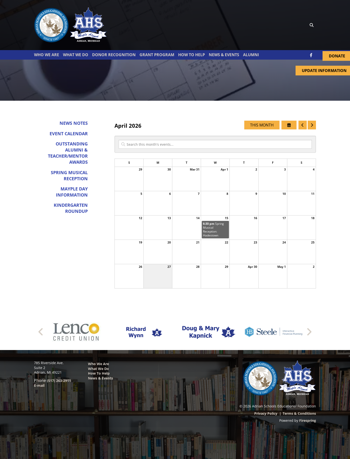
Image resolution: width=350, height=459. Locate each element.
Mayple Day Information (72, 192)
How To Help (191, 54)
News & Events (224, 54)
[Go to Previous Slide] (41, 332)
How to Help (99, 373)
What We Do (75, 54)
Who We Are (46, 54)
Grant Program (157, 54)
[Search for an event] (215, 144)
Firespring (307, 420)
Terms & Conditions (299, 413)
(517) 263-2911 (59, 380)
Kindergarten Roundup (71, 208)
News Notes (74, 123)
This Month (262, 125)
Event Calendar (69, 133)
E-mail (39, 385)
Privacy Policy (265, 413)
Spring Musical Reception (69, 175)
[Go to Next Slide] (309, 332)
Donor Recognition (114, 54)
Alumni (251, 54)
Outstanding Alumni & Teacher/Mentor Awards (68, 153)
